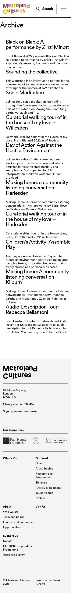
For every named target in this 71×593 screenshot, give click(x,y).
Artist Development (48, 487)
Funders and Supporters (18, 522)
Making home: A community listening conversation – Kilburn (37, 276)
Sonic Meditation (25, 92)
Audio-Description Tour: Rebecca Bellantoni (32, 309)
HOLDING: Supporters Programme (17, 547)
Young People (44, 493)
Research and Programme (44, 475)
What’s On (10, 458)
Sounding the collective (32, 71)
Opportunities (12, 527)
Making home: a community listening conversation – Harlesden (37, 187)
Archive (40, 498)
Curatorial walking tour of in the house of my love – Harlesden (36, 218)
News (39, 463)
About (7, 506)
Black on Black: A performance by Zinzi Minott (37, 44)
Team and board (13, 517)
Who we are (10, 511)
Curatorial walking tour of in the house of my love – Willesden (36, 122)
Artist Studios (44, 468)
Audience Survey (14, 554)
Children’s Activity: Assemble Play (38, 244)
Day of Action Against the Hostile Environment (34, 147)
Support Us (10, 536)
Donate (7, 541)
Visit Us (40, 506)
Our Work (42, 458)
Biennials (41, 482)
